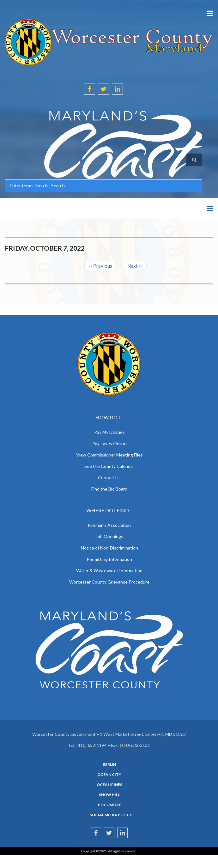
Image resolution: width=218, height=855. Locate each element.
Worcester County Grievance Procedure (109, 582)
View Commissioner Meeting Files (109, 454)
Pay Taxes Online (109, 443)
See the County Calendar (109, 466)
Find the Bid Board (109, 488)
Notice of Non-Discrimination (109, 547)
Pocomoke (109, 805)
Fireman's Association (109, 525)
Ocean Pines (109, 785)
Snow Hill (109, 795)
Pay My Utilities (109, 432)
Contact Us (109, 477)
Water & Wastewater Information (109, 570)
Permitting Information (109, 559)
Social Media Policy (111, 815)
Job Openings (109, 536)
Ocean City (109, 774)
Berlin (109, 764)
